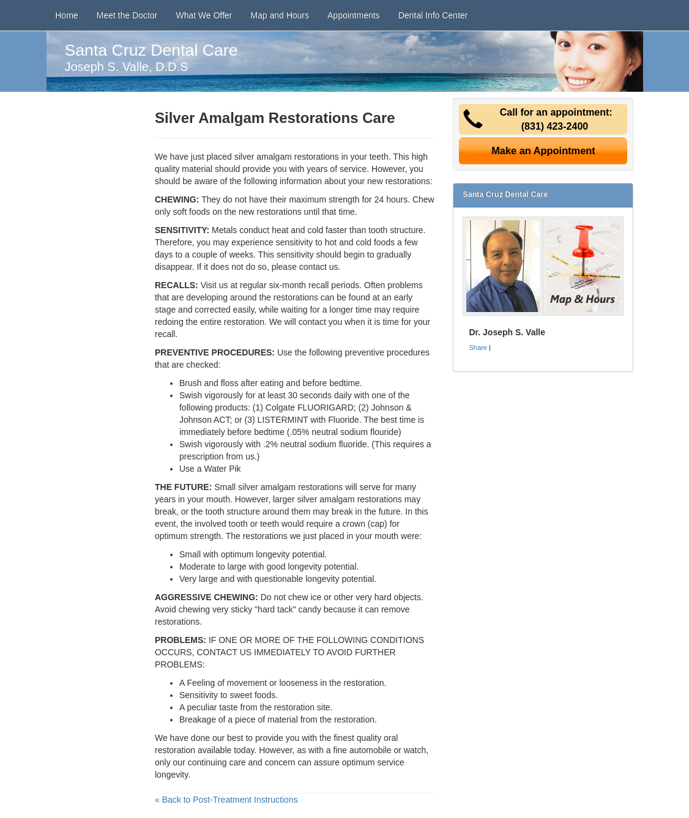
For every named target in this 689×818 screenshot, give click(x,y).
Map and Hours (280, 15)
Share (477, 347)
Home (67, 15)
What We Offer (204, 15)
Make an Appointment (543, 150)
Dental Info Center (433, 15)
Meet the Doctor (127, 15)
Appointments (353, 15)
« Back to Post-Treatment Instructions (226, 800)
